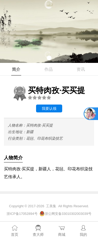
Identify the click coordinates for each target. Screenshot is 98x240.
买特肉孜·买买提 (48, 93)
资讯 (81, 69)
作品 (48, 69)
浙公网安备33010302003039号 (68, 214)
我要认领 (49, 108)
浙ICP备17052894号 (22, 214)
